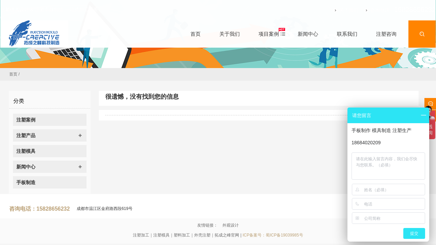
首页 (13, 74)
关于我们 (340, 10)
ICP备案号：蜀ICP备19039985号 (273, 235)
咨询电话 (371, 10)
